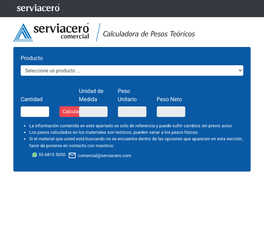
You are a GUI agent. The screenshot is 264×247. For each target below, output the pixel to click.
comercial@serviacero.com (99, 155)
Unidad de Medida (91, 95)
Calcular (71, 111)
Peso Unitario (127, 95)
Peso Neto (169, 99)
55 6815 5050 (48, 154)
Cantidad (32, 99)
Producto (32, 58)
